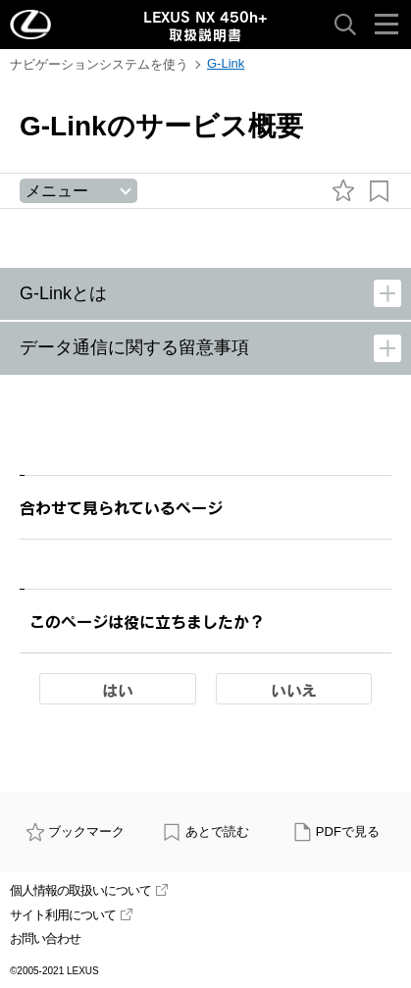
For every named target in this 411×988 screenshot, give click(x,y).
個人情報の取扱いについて (89, 890)
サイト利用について (71, 915)
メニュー (57, 190)
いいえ (294, 690)
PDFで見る (336, 831)
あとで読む (205, 831)
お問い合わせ (45, 938)
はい (117, 690)
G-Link (225, 63)
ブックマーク (76, 831)
